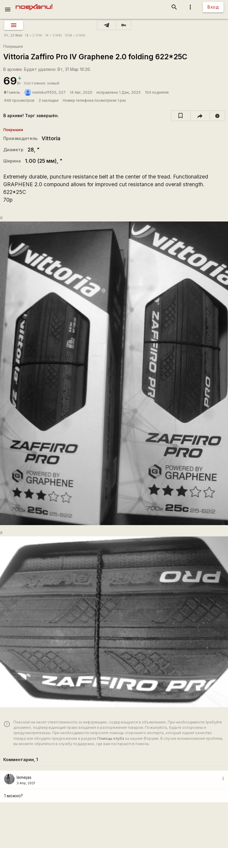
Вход (213, 6)
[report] (217, 115)
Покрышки (13, 46)
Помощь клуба (110, 738)
